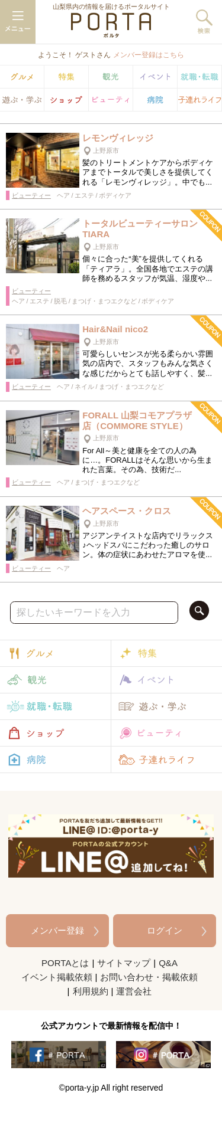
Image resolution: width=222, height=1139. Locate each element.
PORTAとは (65, 963)
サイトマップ (123, 963)
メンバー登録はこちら (148, 55)
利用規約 (90, 991)
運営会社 (134, 991)
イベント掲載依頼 (56, 977)
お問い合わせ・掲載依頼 (149, 977)
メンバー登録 (57, 930)
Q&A (168, 963)
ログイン (164, 930)
